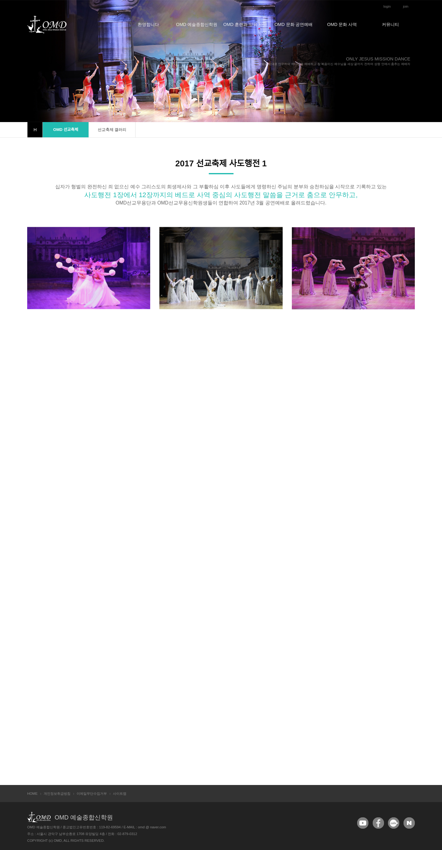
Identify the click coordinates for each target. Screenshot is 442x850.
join (405, 6)
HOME (32, 793)
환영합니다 (148, 24)
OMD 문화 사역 (342, 24)
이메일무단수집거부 (92, 793)
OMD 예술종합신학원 (196, 24)
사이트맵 (119, 793)
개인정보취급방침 (57, 793)
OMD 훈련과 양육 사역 (245, 24)
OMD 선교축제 (65, 129)
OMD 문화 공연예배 (293, 24)
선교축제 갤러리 (112, 129)
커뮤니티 (390, 24)
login (387, 6)
